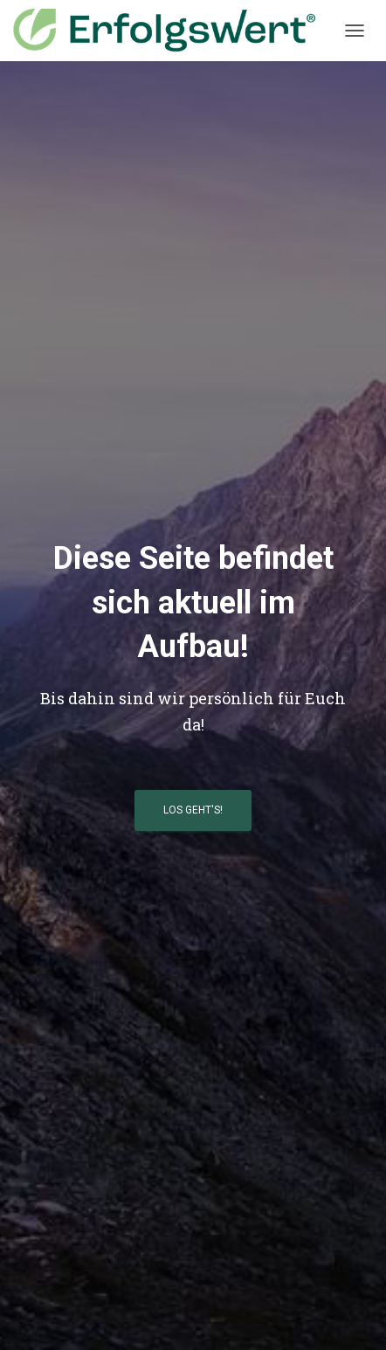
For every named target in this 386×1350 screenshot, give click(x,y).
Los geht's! (193, 810)
